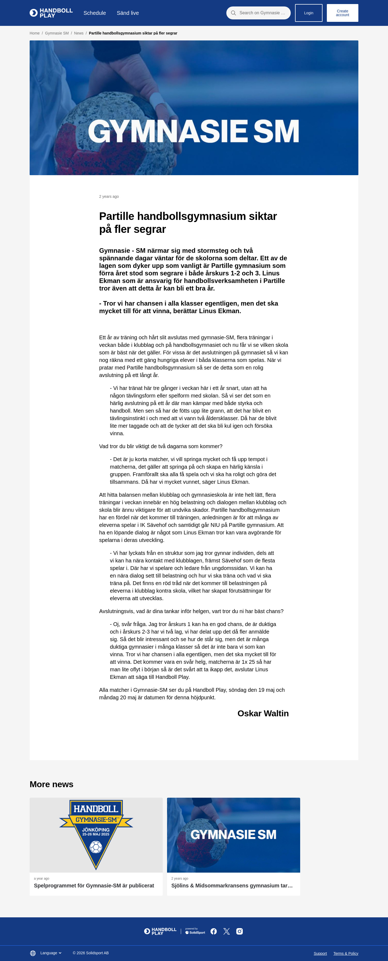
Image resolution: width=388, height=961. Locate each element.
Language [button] (51, 953)
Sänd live (128, 13)
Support (320, 953)
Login (308, 13)
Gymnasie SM (57, 33)
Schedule (95, 13)
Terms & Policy (345, 953)
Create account (342, 13)
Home (35, 33)
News (79, 33)
